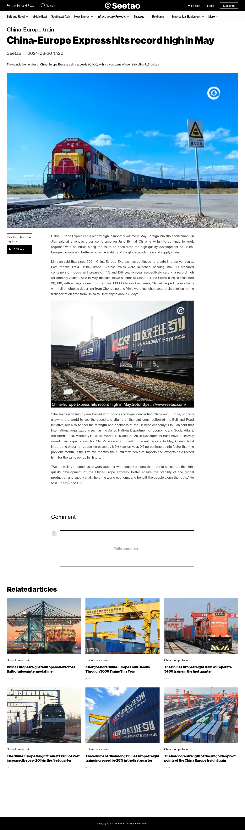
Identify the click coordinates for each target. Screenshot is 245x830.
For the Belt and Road (20, 5)
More (211, 16)
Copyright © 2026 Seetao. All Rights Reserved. (122, 823)
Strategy (138, 16)
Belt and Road (15, 16)
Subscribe (229, 5)
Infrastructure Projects (111, 16)
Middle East (39, 16)
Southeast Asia (60, 16)
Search (47, 5)
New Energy (81, 16)
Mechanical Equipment (186, 16)
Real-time (158, 16)
